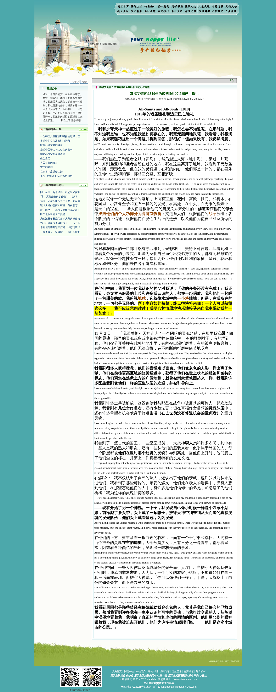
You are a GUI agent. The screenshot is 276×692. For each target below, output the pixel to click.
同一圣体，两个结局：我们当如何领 (60, 192)
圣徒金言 (45, 158)
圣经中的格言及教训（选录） (56, 140)
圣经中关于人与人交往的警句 (56, 149)
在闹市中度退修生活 (51, 171)
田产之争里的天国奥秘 (52, 214)
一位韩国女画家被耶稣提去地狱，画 (60, 136)
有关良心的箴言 (49, 162)
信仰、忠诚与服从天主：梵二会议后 (60, 201)
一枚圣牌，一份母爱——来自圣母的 (60, 231)
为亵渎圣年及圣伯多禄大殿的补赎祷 (60, 218)
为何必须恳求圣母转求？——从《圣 (60, 223)
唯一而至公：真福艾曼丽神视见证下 (60, 209)
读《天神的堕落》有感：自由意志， (60, 205)
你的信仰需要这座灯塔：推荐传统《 (60, 227)
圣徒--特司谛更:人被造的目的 (56, 176)
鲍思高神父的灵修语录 (52, 154)
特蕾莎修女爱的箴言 (51, 145)
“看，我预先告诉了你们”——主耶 (58, 196)
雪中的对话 (46, 167)
